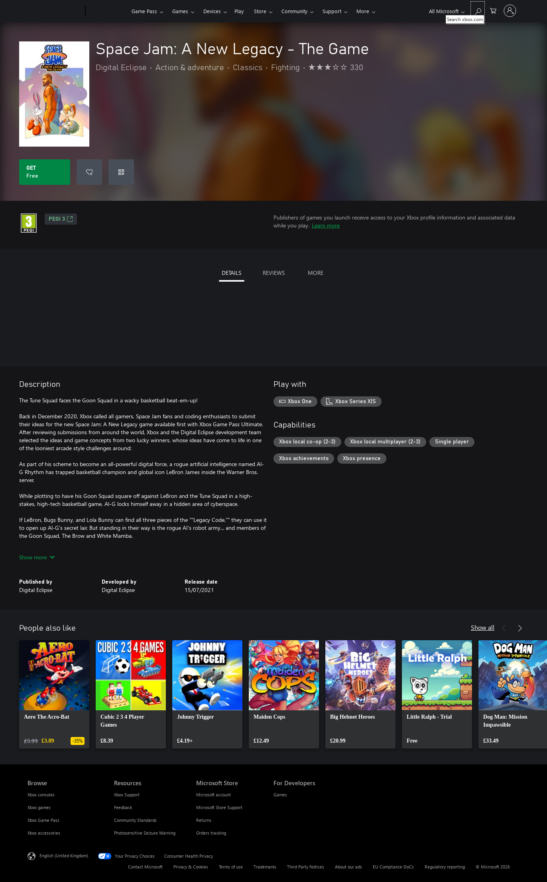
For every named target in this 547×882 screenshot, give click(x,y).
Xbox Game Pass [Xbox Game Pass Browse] (43, 820)
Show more (37, 557)
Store (260, 11)
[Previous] (504, 628)
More (362, 11)
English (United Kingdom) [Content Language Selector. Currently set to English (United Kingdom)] (63, 855)
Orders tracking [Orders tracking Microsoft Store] (211, 832)
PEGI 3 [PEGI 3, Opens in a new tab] (61, 219)
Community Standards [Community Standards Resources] (135, 820)
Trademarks (265, 866)
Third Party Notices (305, 866)
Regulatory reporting (445, 866)
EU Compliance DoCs (393, 866)
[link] (54, 694)
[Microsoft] (55, 11)
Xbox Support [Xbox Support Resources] (127, 794)
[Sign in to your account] (509, 10)
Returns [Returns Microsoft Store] (203, 820)
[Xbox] (107, 11)
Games (180, 11)
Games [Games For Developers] (280, 794)
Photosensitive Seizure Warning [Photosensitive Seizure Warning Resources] (144, 832)
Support (332, 11)
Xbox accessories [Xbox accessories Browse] (44, 832)
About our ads (348, 866)
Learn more (326, 225)
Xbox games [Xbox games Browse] (39, 807)
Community (294, 11)
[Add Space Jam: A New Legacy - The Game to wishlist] (89, 172)
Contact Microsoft (145, 866)
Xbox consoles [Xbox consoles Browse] (41, 794)
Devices (212, 11)
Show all (482, 627)
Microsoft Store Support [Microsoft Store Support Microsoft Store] (219, 807)
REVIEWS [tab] (274, 272)
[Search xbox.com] (477, 10)
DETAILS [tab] (231, 272)
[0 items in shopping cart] (493, 10)
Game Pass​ (144, 11)
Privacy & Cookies (190, 866)
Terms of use (231, 866)
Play (239, 11)
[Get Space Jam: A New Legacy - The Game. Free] (44, 172)
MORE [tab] (315, 272)
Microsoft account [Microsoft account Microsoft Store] (213, 794)
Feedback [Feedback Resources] (123, 807)
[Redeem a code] (121, 172)
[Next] (520, 628)
